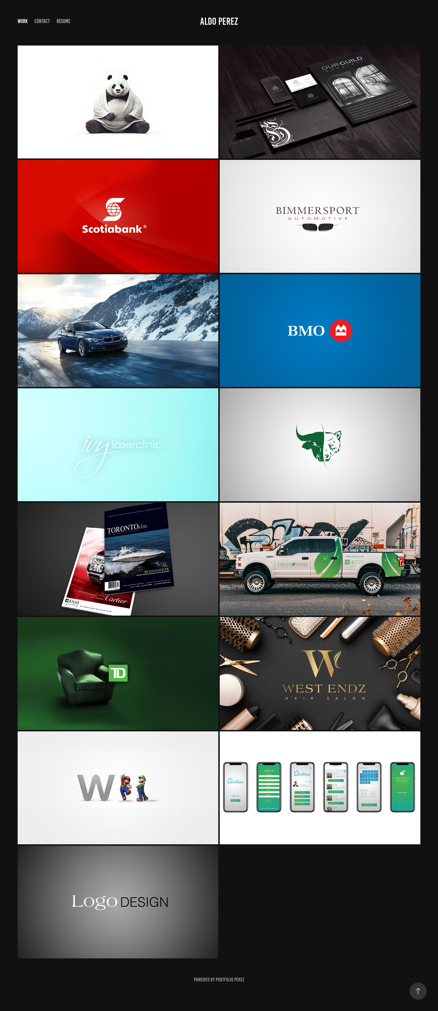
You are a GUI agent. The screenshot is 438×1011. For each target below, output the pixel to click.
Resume (63, 21)
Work (23, 21)
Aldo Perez (219, 21)
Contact (42, 21)
